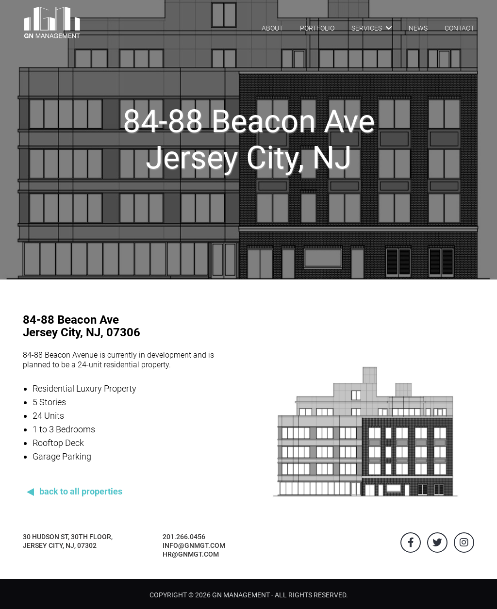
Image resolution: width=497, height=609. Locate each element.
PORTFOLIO (317, 28)
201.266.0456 (184, 537)
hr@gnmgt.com (191, 554)
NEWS (418, 28)
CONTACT (459, 28)
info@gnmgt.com (194, 545)
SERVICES (371, 28)
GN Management (241, 595)
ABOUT (272, 28)
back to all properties (80, 491)
